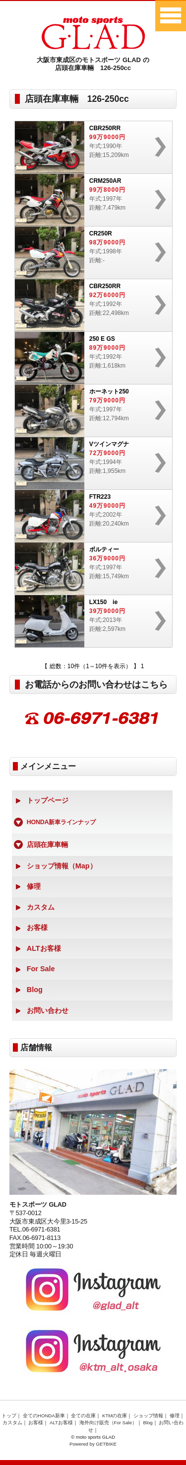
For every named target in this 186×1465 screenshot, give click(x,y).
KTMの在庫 (114, 1415)
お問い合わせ (47, 1010)
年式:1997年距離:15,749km (89, 568)
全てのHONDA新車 (44, 1415)
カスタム (41, 907)
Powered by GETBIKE (93, 1444)
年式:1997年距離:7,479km (89, 200)
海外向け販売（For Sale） (108, 1422)
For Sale (41, 969)
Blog (35, 990)
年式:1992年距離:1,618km (89, 358)
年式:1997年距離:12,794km (89, 411)
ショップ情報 (148, 1415)
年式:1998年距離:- (89, 253)
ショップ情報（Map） (62, 866)
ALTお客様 (44, 948)
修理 (34, 886)
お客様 (37, 927)
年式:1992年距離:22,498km (89, 305)
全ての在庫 (83, 1415)
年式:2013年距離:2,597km (89, 621)
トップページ (47, 800)
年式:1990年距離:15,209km (89, 147)
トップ (8, 1415)
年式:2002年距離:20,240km (89, 516)
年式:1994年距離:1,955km (89, 463)
